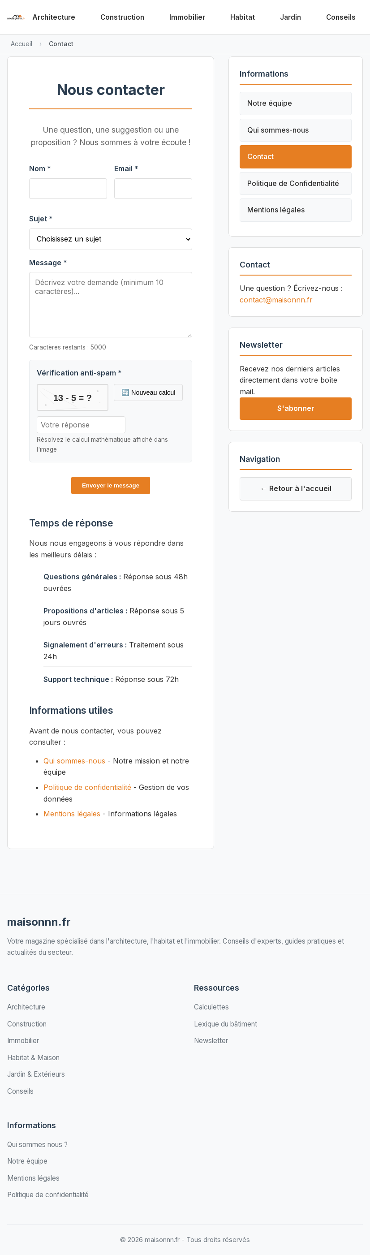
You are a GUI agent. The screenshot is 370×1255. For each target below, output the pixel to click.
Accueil (21, 43)
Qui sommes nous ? (37, 1144)
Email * (126, 168)
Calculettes (211, 1007)
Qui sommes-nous (74, 760)
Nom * (40, 168)
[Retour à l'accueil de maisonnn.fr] (16, 17)
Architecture (53, 17)
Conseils (341, 17)
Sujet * (41, 218)
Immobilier (187, 17)
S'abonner (295, 408)
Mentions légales (71, 813)
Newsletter (211, 1040)
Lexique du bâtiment (225, 1024)
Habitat (242, 17)
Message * (48, 262)
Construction (122, 17)
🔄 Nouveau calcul (148, 392)
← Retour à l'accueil (295, 488)
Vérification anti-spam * (79, 372)
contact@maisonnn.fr (276, 299)
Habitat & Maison (33, 1057)
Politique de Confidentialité (293, 183)
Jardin (290, 17)
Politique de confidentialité (87, 787)
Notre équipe (269, 103)
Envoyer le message (110, 485)
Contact (260, 156)
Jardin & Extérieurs (36, 1074)
